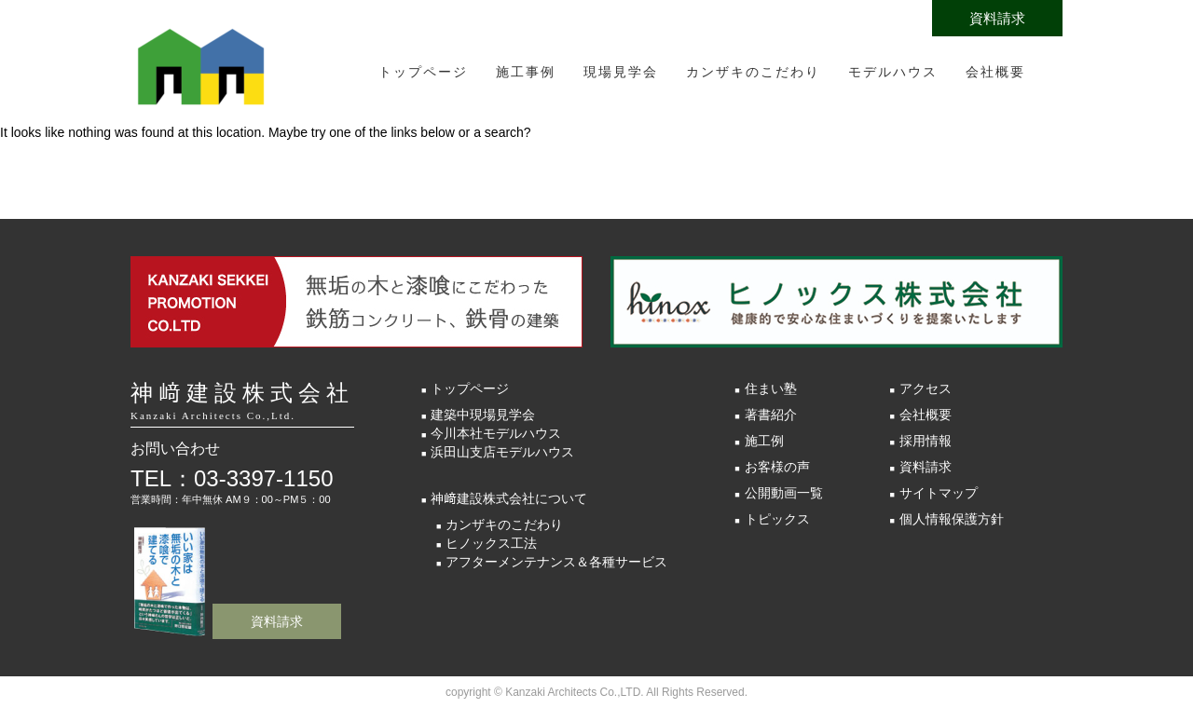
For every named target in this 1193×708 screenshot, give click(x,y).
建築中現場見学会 (483, 414)
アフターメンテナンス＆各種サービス (556, 561)
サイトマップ (938, 492)
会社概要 (995, 71)
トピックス (777, 518)
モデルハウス (893, 71)
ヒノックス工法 (491, 543)
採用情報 (925, 440)
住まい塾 (771, 388)
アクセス (925, 388)
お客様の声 (777, 466)
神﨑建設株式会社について (509, 498)
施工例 (764, 440)
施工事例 (525, 71)
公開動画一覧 (784, 492)
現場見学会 (620, 71)
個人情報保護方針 (951, 518)
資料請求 (997, 18)
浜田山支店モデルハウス (502, 451)
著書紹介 (771, 414)
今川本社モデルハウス (496, 433)
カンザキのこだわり (753, 71)
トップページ (423, 71)
